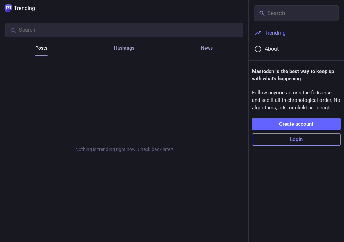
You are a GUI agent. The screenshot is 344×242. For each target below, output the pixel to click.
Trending (19, 8)
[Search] (124, 30)
